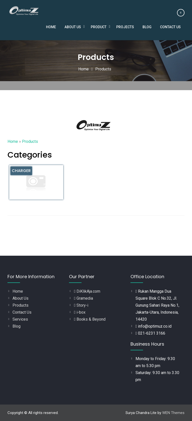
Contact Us (170, 27)
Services (20, 319)
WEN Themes (173, 413)
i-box (81, 312)
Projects (125, 27)
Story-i (82, 305)
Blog (147, 27)
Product (98, 27)
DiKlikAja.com (88, 291)
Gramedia (84, 298)
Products (20, 305)
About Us (72, 27)
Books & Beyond (91, 319)
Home (51, 27)
